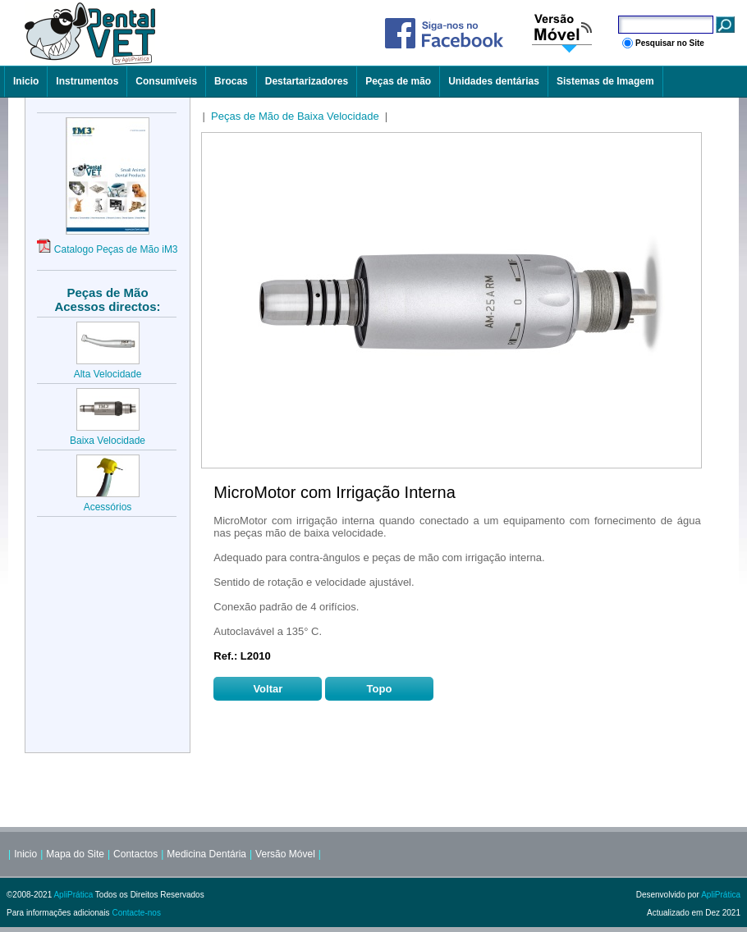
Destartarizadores (306, 81)
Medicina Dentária (206, 854)
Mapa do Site (75, 854)
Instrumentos (87, 81)
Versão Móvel (285, 854)
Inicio (26, 81)
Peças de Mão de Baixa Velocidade (295, 116)
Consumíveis (166, 81)
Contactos (135, 854)
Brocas (231, 81)
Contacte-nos (136, 912)
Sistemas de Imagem (605, 81)
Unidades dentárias (493, 81)
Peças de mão (398, 81)
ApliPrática (73, 894)
